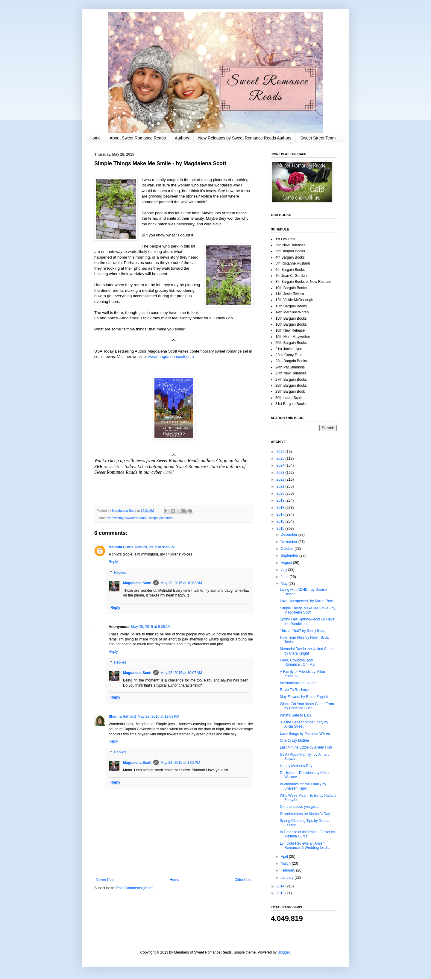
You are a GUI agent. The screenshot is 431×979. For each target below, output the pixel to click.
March (286, 863)
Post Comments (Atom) (135, 888)
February (288, 870)
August (287, 563)
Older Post (242, 880)
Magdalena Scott (137, 583)
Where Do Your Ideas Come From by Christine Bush (307, 706)
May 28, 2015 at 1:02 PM (180, 763)
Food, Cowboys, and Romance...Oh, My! (297, 662)
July (284, 569)
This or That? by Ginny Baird (303, 631)
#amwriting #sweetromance (127, 518)
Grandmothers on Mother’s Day (305, 814)
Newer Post (105, 880)
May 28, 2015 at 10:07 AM (181, 673)
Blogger (284, 952)
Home (95, 138)
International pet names (298, 683)
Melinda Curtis (121, 547)
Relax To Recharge (295, 690)
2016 (281, 521)
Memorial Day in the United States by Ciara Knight (307, 651)
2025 (281, 458)
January (288, 877)
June (285, 577)
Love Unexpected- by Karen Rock (306, 601)
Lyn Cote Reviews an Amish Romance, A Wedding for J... (305, 845)
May (285, 584)
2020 (281, 493)
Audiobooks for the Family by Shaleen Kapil (303, 786)
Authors (182, 138)
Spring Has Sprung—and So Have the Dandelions (307, 621)
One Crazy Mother (294, 740)
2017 (281, 514)
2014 (281, 886)
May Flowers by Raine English (304, 697)
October (288, 549)
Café (167, 472)
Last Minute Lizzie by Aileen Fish (306, 747)
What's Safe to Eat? (296, 715)
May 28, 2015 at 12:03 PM (158, 716)
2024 (281, 465)
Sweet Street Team (318, 138)
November (289, 542)
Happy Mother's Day (296, 766)
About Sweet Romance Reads (138, 138)
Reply (113, 562)
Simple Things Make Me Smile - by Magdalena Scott (307, 610)
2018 (281, 508)
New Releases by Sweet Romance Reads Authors (244, 138)
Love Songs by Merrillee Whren (305, 733)
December (289, 534)
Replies (120, 572)
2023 (281, 472)
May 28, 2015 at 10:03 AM (181, 583)
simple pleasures (161, 518)
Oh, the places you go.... (299, 807)
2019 (281, 500)
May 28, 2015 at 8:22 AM (155, 547)
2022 (281, 479)
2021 (281, 486)
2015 (281, 528)
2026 (281, 452)
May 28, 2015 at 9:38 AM (151, 627)
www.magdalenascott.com (171, 356)
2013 (281, 893)
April (285, 856)
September (290, 555)
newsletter (113, 466)
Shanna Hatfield (122, 716)
